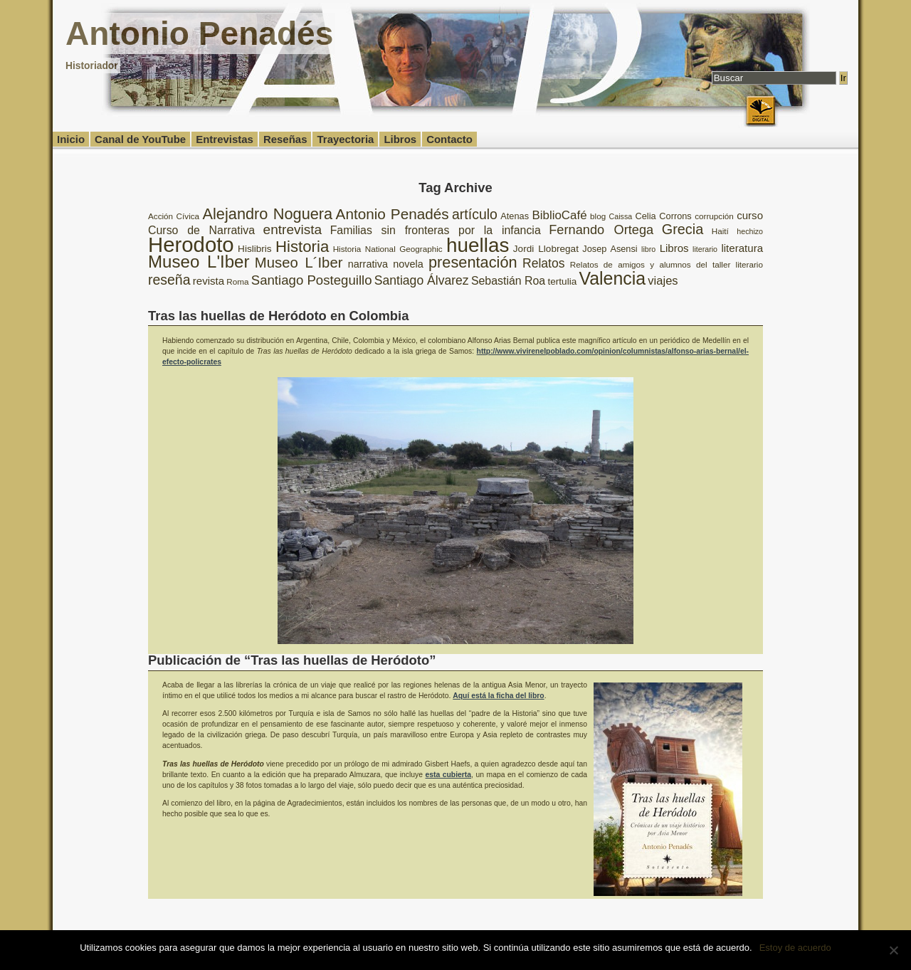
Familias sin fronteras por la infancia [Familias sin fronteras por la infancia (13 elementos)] (435, 230)
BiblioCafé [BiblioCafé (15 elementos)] (559, 215)
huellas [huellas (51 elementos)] (477, 245)
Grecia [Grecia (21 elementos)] (683, 229)
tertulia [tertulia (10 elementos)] (561, 281)
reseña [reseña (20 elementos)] (169, 280)
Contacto (449, 139)
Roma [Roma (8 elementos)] (237, 281)
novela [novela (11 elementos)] (408, 264)
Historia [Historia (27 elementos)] (302, 246)
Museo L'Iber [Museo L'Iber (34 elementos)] (199, 261)
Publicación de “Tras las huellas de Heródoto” (292, 660)
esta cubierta (449, 775)
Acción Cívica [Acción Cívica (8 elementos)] (173, 216)
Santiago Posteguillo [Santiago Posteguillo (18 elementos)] (311, 280)
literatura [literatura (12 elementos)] (742, 248)
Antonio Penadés (199, 33)
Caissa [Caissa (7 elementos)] (621, 216)
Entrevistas (224, 139)
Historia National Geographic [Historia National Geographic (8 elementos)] (388, 248)
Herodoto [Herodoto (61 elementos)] (191, 244)
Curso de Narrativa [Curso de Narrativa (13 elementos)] (201, 230)
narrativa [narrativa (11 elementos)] (368, 264)
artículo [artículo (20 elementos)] (474, 214)
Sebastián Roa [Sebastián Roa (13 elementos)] (508, 281)
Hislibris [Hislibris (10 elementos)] (255, 248)
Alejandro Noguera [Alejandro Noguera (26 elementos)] (268, 214)
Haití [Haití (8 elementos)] (720, 231)
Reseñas (285, 139)
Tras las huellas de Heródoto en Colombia (278, 315)
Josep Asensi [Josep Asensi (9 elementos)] (609, 248)
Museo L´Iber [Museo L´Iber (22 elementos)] (299, 262)
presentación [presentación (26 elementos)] (472, 262)
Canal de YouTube (140, 139)
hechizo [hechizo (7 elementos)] (750, 231)
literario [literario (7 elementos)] (705, 249)
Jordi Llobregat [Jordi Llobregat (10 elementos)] (546, 248)
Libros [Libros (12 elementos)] (674, 248)
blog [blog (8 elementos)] (598, 216)
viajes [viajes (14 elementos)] (663, 281)
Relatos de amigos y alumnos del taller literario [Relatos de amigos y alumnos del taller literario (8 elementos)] (666, 264)
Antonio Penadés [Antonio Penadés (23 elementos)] (392, 214)
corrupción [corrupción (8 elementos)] (714, 216)
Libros (400, 139)
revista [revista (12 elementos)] (208, 281)
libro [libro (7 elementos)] (648, 249)
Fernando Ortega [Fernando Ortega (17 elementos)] (601, 230)
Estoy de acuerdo (795, 947)
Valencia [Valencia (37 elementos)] (612, 278)
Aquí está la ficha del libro (498, 696)
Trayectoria (345, 139)
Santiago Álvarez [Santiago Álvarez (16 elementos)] (421, 280)
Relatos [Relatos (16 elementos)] (543, 263)
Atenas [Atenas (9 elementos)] (514, 216)
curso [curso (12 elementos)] (750, 215)
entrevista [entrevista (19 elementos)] (292, 229)
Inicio (71, 139)
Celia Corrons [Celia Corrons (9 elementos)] (664, 216)
